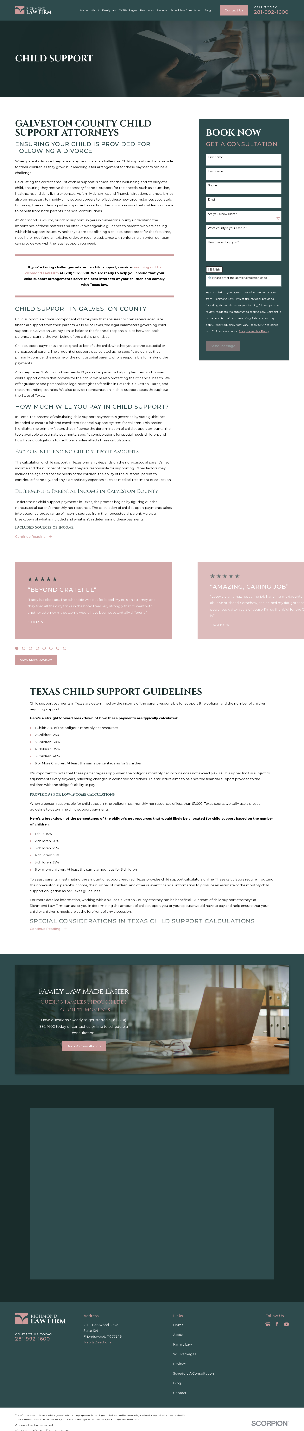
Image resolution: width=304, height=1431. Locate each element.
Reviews (180, 1364)
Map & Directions (97, 1342)
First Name (215, 157)
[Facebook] (277, 1324)
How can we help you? (223, 242)
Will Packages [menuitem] (128, 10)
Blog (177, 1383)
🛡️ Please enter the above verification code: (238, 278)
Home (178, 1325)
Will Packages (184, 1354)
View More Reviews (36, 660)
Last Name (215, 171)
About (178, 1335)
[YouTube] (286, 1324)
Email (211, 199)
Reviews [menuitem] (162, 10)
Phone (212, 185)
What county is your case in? (227, 228)
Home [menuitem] (84, 10)
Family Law (182, 1344)
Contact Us (234, 10)
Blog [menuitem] (208, 10)
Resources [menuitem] (147, 10)
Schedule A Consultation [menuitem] (185, 10)
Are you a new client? (222, 214)
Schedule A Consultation (193, 1373)
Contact (179, 1393)
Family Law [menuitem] (109, 10)
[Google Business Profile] (267, 1324)
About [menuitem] (95, 10)
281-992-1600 (271, 12)
